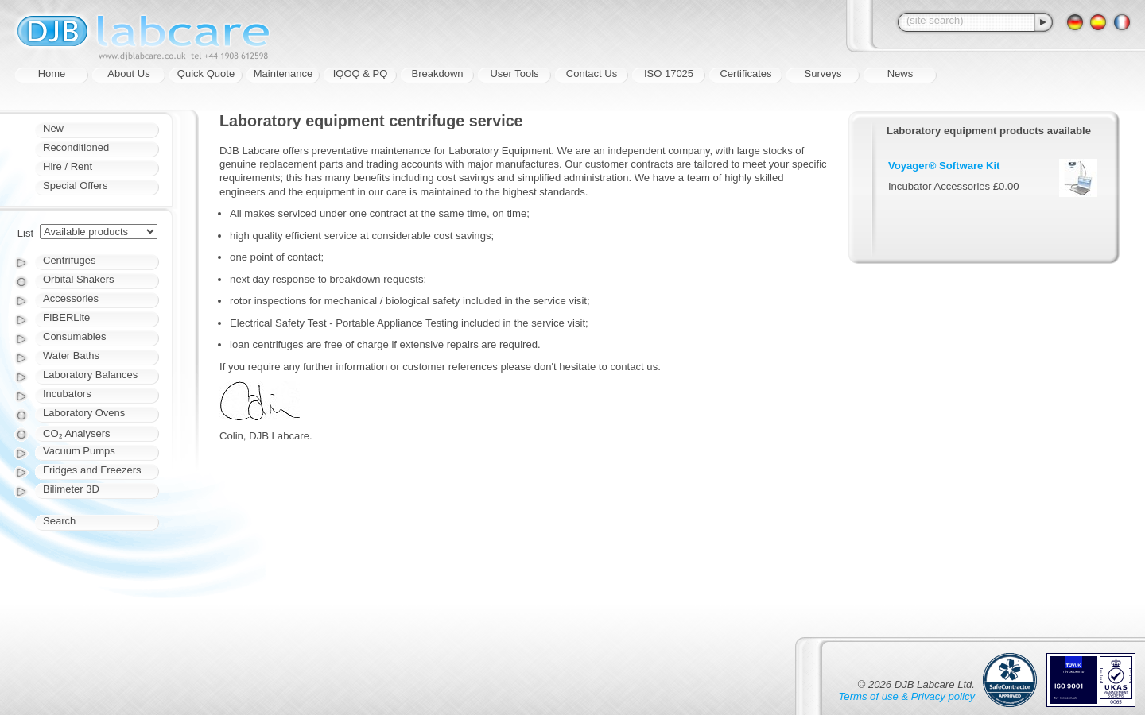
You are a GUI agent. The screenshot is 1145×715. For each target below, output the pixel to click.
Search (59, 521)
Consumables (75, 336)
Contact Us (591, 73)
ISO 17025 (668, 73)
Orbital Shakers (78, 279)
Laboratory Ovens (84, 413)
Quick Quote (206, 73)
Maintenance (283, 73)
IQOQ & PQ (360, 73)
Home (52, 73)
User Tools (514, 73)
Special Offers (75, 185)
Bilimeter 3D (71, 489)
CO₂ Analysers (76, 433)
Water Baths (71, 355)
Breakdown (437, 73)
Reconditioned (76, 147)
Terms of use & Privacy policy (907, 696)
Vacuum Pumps (79, 451)
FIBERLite (66, 317)
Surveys (823, 73)
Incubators (67, 394)
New (53, 128)
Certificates (745, 73)
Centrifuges (69, 260)
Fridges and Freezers (92, 470)
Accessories (71, 298)
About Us (128, 73)
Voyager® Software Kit (944, 166)
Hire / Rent (67, 166)
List (25, 233)
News (900, 73)
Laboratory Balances (90, 375)
